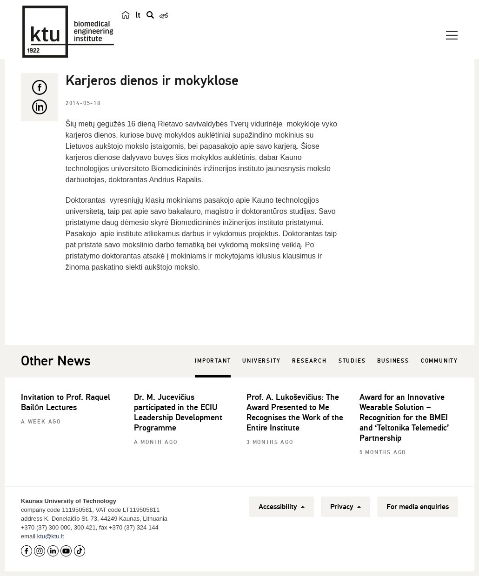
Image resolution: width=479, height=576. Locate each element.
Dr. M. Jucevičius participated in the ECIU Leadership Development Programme (178, 412)
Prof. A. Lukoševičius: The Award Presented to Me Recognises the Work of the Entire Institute (294, 412)
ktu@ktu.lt (50, 536)
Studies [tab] (352, 361)
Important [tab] (213, 361)
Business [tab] (393, 361)
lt (137, 15)
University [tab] (261, 361)
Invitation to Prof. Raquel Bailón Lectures (65, 402)
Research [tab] (309, 361)
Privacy (345, 506)
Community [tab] (439, 361)
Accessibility (282, 506)
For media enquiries (417, 506)
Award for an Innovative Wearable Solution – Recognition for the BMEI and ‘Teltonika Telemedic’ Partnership (404, 417)
